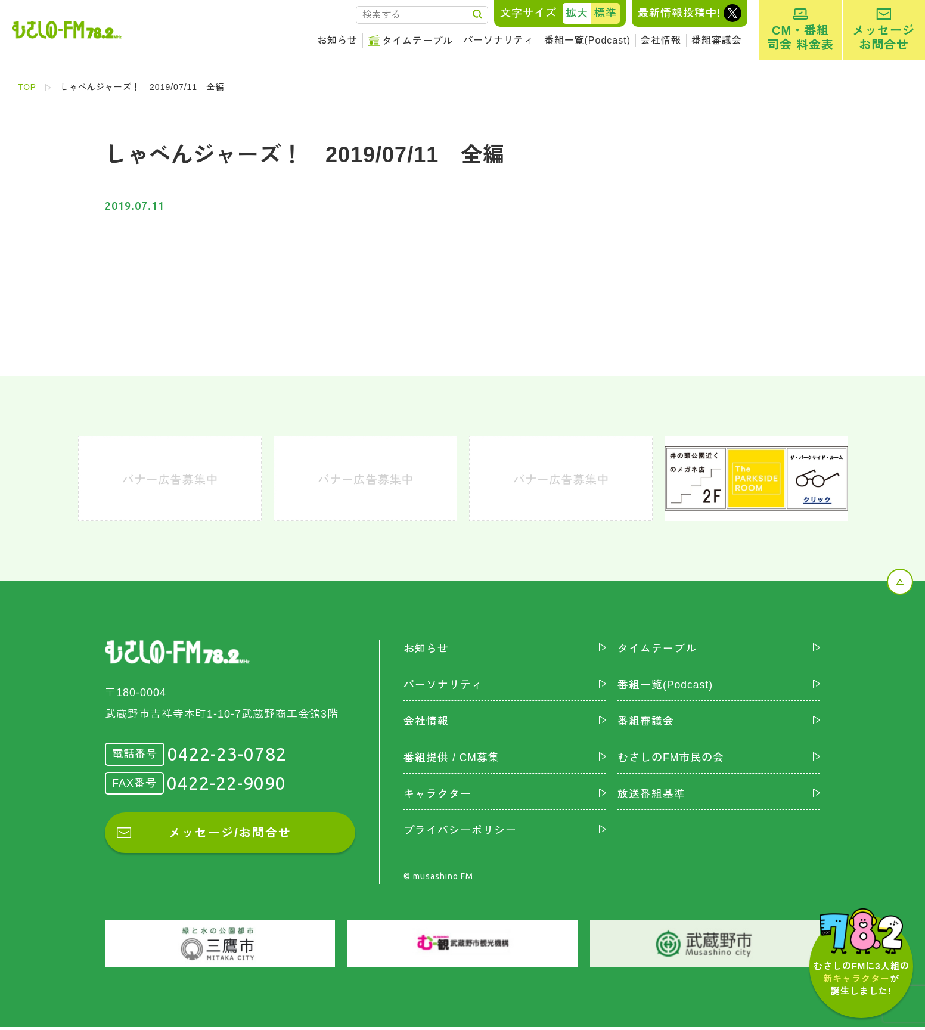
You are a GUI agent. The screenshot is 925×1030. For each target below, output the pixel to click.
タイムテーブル (417, 41)
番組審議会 (716, 40)
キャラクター (437, 796)
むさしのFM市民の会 (671, 759)
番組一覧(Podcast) (587, 40)
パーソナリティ (498, 40)
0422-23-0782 (227, 754)
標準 (605, 13)
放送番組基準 (651, 796)
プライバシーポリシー (460, 833)
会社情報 (661, 40)
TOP (27, 87)
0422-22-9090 (226, 783)
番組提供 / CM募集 (451, 759)
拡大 (577, 13)
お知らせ (337, 40)
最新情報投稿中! (679, 13)
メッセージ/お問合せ (230, 833)
